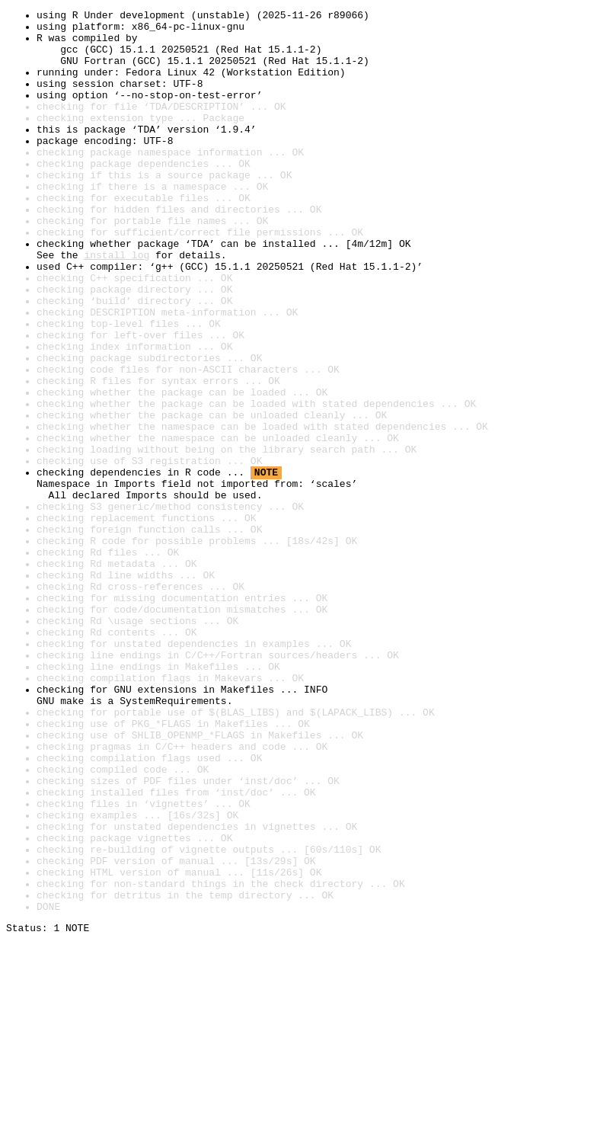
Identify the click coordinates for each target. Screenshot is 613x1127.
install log (116, 305)
